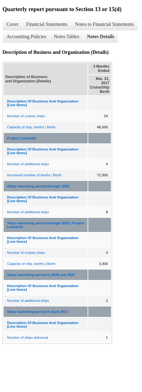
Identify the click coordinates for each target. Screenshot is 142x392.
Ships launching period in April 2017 (37, 312)
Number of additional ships (28, 164)
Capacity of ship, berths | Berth (31, 127)
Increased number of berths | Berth (34, 175)
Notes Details (100, 36)
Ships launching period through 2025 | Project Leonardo (45, 225)
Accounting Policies (26, 36)
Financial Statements (46, 24)
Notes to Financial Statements (104, 24)
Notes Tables (66, 36)
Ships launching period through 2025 (38, 186)
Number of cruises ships (26, 116)
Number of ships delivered (27, 337)
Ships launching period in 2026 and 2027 (41, 275)
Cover (12, 24)
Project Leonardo (21, 138)
